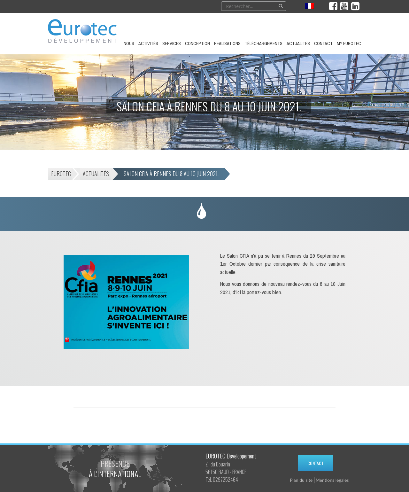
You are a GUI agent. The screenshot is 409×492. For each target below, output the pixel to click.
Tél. (208, 479)
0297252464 (225, 479)
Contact (315, 463)
